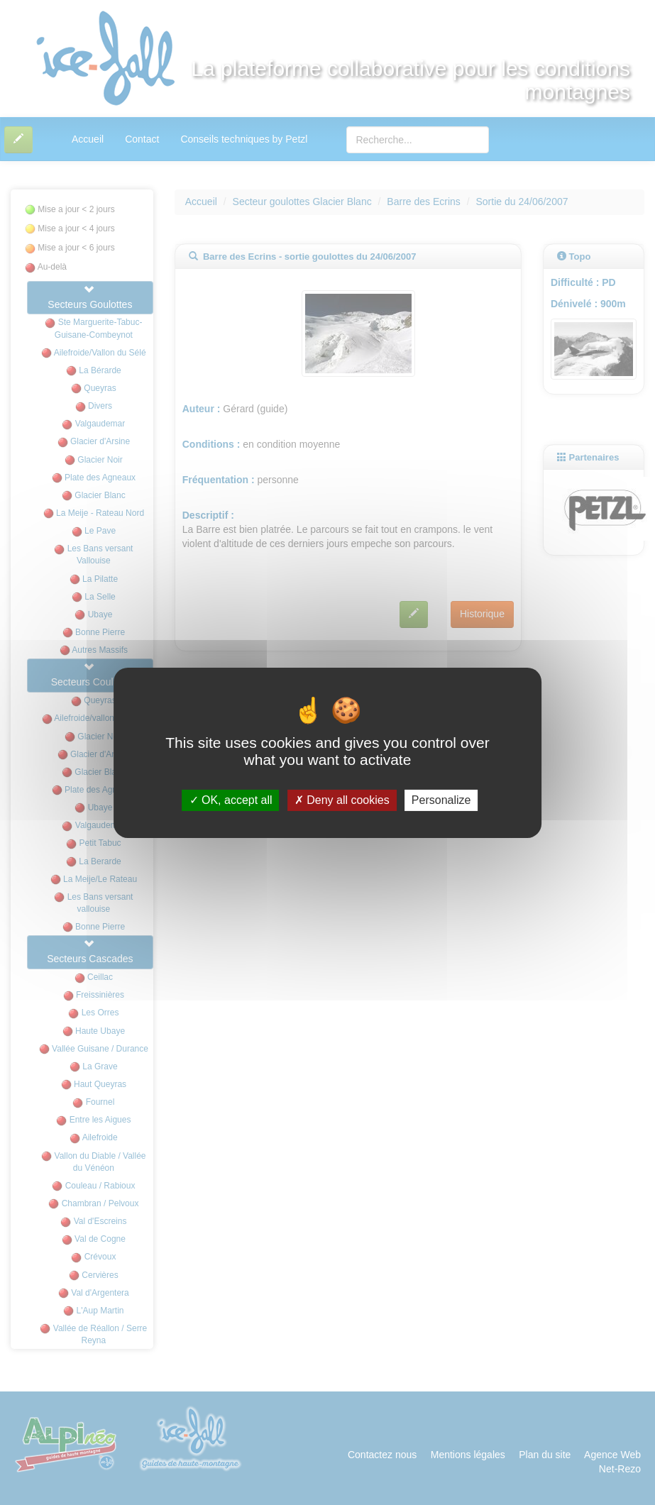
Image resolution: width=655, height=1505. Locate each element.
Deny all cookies (342, 800)
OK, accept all (231, 800)
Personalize (441, 800)
